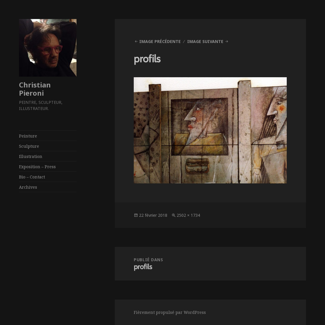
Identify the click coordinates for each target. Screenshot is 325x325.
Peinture (28, 136)
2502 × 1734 (188, 215)
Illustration (30, 156)
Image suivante (205, 41)
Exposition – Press (37, 166)
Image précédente (160, 41)
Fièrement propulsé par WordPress (170, 312)
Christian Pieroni (35, 89)
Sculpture (29, 146)
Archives (28, 187)
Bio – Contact (32, 177)
